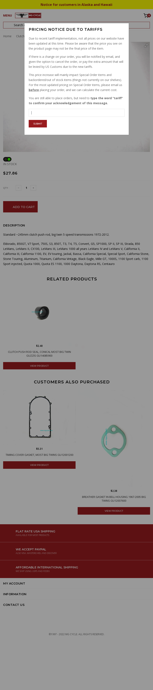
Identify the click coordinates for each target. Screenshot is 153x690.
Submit (37, 123)
